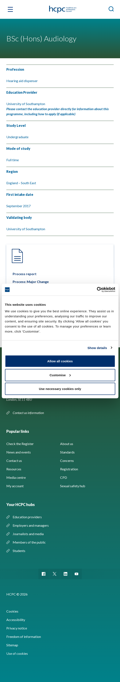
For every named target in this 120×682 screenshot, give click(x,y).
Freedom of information (23, 637)
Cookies (12, 611)
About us (66, 444)
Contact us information (28, 413)
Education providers (27, 517)
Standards (67, 452)
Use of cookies (17, 653)
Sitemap (12, 645)
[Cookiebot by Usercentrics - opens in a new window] (96, 289)
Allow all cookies (60, 361)
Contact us (14, 461)
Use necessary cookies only (60, 389)
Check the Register (20, 444)
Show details (97, 347)
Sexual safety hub (72, 486)
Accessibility (15, 620)
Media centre (16, 477)
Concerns (67, 461)
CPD (63, 477)
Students (19, 551)
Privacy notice (16, 628)
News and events (18, 452)
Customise (60, 375)
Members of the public (29, 542)
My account (15, 486)
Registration (69, 469)
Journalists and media (28, 534)
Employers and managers (31, 525)
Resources (13, 469)
